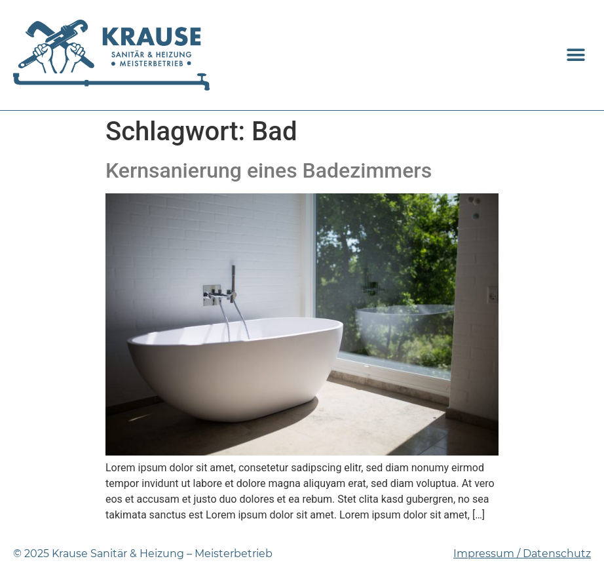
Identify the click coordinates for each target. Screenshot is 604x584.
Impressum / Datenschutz (522, 553)
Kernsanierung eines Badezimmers (268, 170)
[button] (576, 54)
